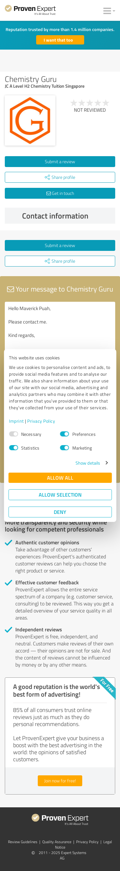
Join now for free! (60, 781)
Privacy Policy (41, 421)
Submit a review (60, 161)
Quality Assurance (56, 841)
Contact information (67, 215)
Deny (60, 511)
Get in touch (60, 193)
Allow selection (60, 494)
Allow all (60, 477)
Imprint (16, 421)
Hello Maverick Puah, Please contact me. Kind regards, (60, 338)
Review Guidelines (22, 841)
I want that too (58, 39)
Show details (88, 463)
